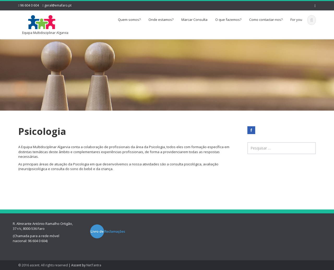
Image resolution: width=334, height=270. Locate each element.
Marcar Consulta (194, 19)
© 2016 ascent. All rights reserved (43, 265)
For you (296, 19)
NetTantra (93, 265)
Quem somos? (129, 19)
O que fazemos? (228, 19)
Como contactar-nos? (266, 19)
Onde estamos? (161, 19)
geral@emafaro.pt (57, 5)
